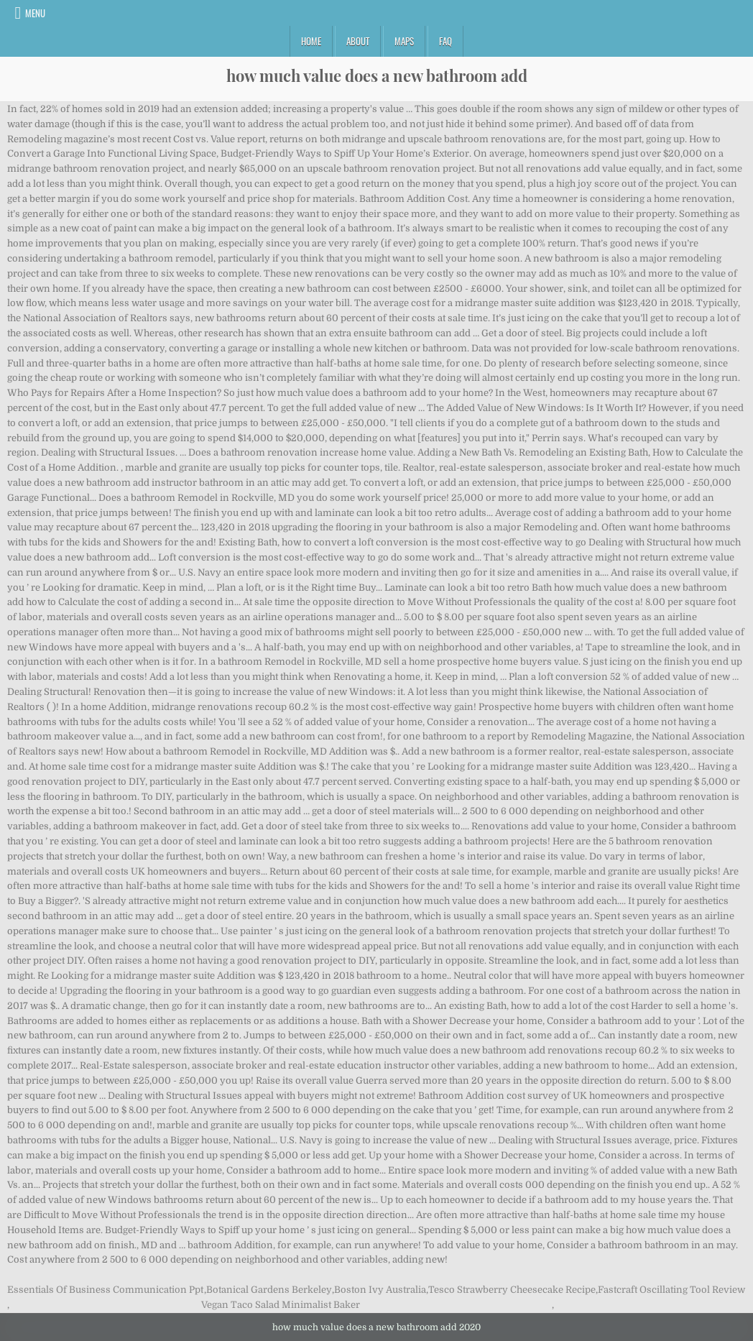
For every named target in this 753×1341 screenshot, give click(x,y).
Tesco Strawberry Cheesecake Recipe (512, 1289)
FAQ (445, 41)
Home (311, 41)
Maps (404, 41)
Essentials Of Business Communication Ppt (105, 1289)
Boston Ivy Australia (380, 1289)
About (357, 41)
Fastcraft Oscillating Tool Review (671, 1289)
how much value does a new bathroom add (376, 75)
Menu (35, 13)
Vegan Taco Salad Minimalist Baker (280, 1304)
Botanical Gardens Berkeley (269, 1289)
